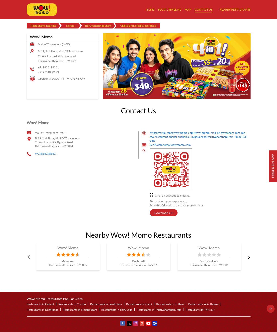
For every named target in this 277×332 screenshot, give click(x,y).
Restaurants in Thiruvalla (116, 309)
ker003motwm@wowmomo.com (170, 144)
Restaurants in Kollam (170, 304)
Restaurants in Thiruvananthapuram (159, 309)
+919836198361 (48, 67)
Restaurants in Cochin (72, 304)
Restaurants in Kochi (139, 304)
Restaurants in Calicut (40, 304)
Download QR (164, 213)
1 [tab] (170, 94)
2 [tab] (176, 94)
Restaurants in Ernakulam (106, 304)
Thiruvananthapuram (98, 25)
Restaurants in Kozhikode (42, 309)
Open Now (77, 78)
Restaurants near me (43, 25)
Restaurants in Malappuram (80, 309)
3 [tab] (182, 94)
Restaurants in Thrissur (200, 309)
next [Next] (248, 257)
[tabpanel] (177, 66)
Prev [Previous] (29, 257)
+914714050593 (48, 72)
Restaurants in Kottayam (203, 304)
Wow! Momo (67, 248)
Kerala (70, 25)
